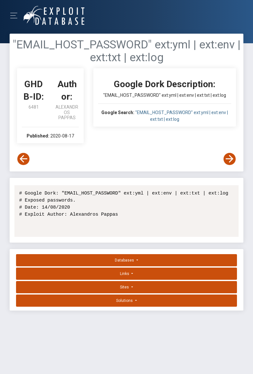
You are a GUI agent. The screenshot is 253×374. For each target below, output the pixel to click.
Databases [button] (125, 260)
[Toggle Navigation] (16, 15)
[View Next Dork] (229, 159)
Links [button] (125, 273)
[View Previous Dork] (23, 159)
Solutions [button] (125, 300)
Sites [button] (125, 287)
